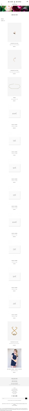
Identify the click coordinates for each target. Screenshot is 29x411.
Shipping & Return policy (14, 390)
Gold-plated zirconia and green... (14, 343)
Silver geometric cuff (14, 99)
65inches (16, 405)
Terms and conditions (14, 392)
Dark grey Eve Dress (14, 370)
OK (26, 398)
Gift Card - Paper (14, 289)
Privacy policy (14, 393)
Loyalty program (15, 391)
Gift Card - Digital (14, 126)
